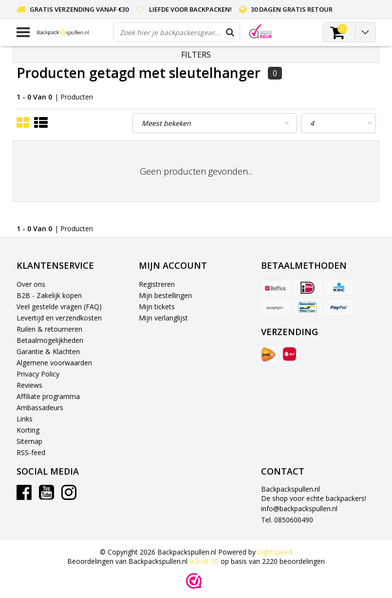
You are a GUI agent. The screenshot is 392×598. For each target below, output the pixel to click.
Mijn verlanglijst (163, 317)
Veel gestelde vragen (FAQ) (59, 306)
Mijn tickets (157, 306)
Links (25, 418)
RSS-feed (31, 452)
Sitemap (29, 441)
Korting (28, 430)
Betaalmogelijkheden (50, 340)
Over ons (31, 284)
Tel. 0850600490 (287, 519)
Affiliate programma (48, 396)
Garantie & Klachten (48, 351)
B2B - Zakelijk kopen (49, 295)
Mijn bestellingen (165, 295)
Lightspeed (275, 552)
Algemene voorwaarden (54, 362)
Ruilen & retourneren (49, 329)
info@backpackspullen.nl (299, 508)
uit (205, 561)
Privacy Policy (38, 374)
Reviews (29, 385)
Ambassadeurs (40, 407)
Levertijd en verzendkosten (59, 317)
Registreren (157, 284)
